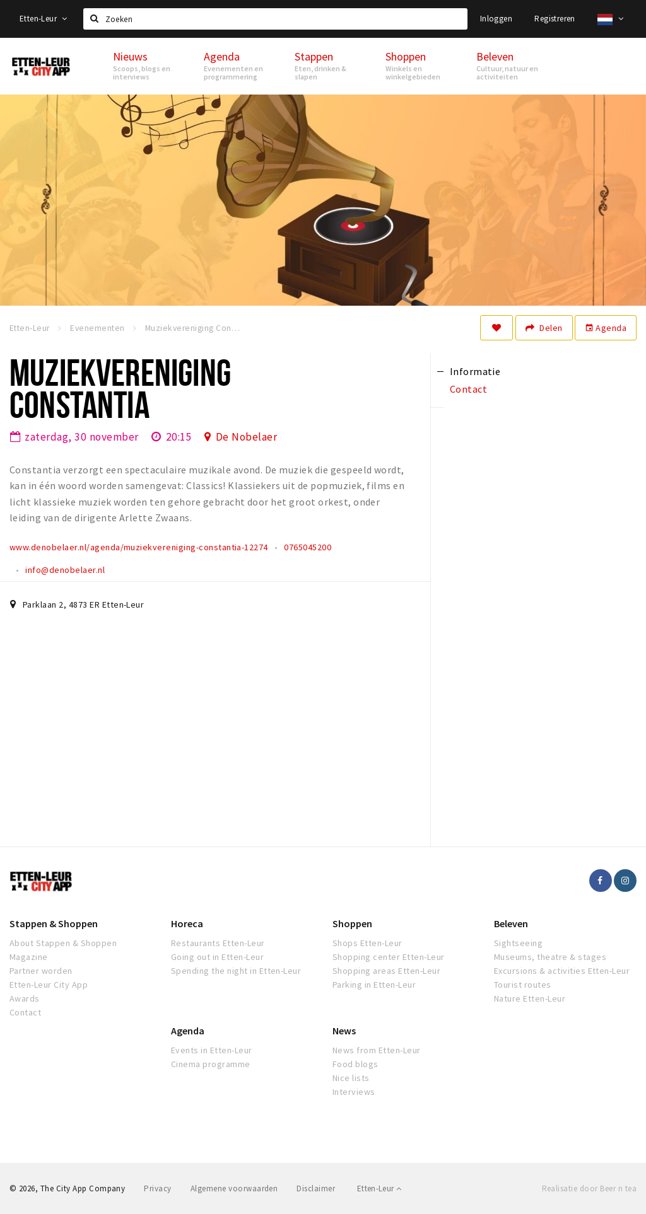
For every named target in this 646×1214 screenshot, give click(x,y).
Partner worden (41, 970)
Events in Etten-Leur (211, 1050)
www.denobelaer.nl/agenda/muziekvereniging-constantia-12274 (138, 547)
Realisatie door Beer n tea (589, 1188)
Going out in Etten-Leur (217, 957)
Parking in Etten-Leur (374, 984)
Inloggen (496, 18)
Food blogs (355, 1064)
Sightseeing (518, 943)
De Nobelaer (246, 437)
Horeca (187, 923)
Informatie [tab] (475, 371)
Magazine (28, 957)
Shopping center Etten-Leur (388, 957)
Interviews (353, 1091)
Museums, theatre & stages (550, 957)
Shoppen (352, 923)
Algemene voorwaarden (234, 1188)
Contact (25, 1012)
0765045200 (307, 547)
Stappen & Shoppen (53, 923)
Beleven (511, 923)
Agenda (605, 327)
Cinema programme (210, 1064)
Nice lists (351, 1078)
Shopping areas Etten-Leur (386, 970)
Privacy (157, 1188)
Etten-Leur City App (48, 984)
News (344, 1030)
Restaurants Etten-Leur (218, 943)
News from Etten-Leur (376, 1050)
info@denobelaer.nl (65, 569)
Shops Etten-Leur (367, 943)
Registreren (554, 18)
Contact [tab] (468, 389)
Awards (24, 998)
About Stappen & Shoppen (63, 943)
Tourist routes (522, 984)
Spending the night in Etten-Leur (236, 970)
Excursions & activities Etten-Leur (562, 970)
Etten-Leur (44, 18)
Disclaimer (316, 1188)
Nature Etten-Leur (529, 998)
